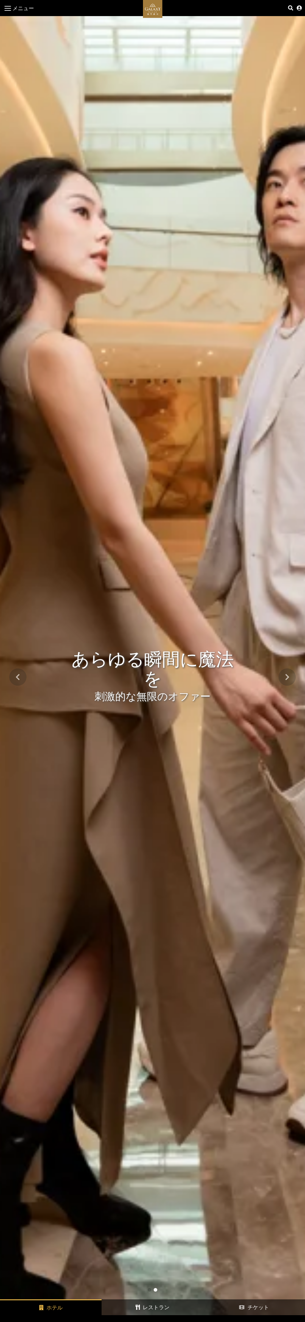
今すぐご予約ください (268, 1310)
